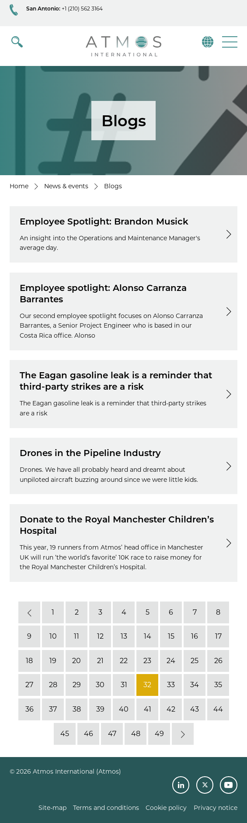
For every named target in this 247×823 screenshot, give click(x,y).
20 (76, 661)
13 (123, 636)
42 (171, 709)
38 (76, 709)
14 (147, 636)
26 (218, 661)
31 (123, 685)
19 (52, 661)
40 (124, 709)
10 (52, 636)
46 (88, 734)
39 (100, 709)
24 (171, 661)
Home (19, 186)
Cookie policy (166, 808)
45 (64, 734)
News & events (66, 186)
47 (112, 734)
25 (194, 661)
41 (147, 709)
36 (29, 709)
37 (53, 709)
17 (218, 636)
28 (53, 685)
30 (100, 685)
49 (159, 734)
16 (194, 636)
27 (29, 685)
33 (171, 685)
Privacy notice (215, 808)
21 (100, 661)
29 (76, 685)
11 (76, 636)
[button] (228, 42)
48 (135, 734)
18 (29, 661)
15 (170, 636)
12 (100, 636)
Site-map (52, 808)
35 (218, 685)
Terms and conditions (106, 808)
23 (147, 661)
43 (194, 709)
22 (124, 661)
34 (194, 685)
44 (218, 709)
